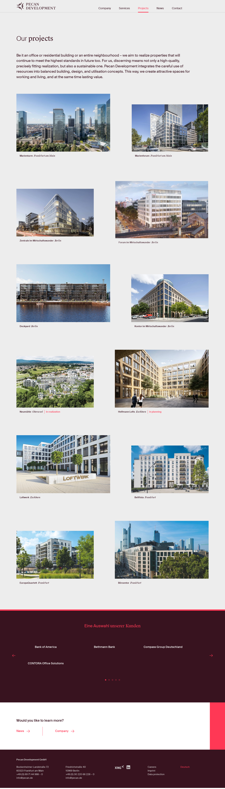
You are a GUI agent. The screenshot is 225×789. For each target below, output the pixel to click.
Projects (143, 8)
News (160, 8)
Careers (152, 768)
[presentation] (14, 663)
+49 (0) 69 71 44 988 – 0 (29, 775)
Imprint (151, 771)
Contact (177, 8)
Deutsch (185, 768)
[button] (105, 680)
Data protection (156, 775)
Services (124, 8)
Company (104, 8)
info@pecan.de (24, 779)
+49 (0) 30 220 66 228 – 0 (80, 775)
